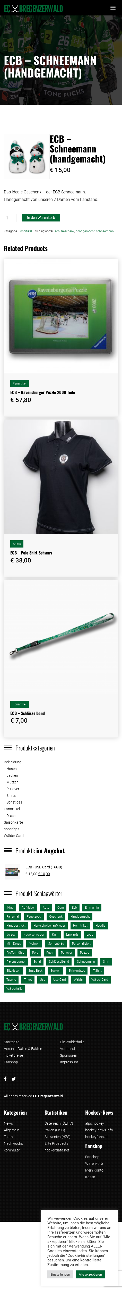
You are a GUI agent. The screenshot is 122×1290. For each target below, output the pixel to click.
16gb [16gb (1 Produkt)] (10, 907)
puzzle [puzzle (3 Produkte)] (84, 952)
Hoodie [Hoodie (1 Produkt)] (100, 925)
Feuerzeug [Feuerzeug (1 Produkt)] (34, 916)
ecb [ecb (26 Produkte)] (74, 907)
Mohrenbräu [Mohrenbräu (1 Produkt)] (55, 943)
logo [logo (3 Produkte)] (89, 934)
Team (8, 1137)
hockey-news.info (99, 1130)
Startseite (11, 1042)
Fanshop (11, 1062)
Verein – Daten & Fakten (23, 1049)
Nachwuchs (13, 1143)
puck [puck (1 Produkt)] (49, 952)
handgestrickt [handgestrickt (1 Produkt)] (15, 925)
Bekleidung (12, 762)
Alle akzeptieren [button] (90, 1274)
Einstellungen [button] (60, 1274)
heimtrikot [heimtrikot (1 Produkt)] (80, 925)
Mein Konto (94, 1170)
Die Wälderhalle (72, 1042)
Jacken (12, 775)
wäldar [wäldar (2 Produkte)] (78, 979)
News (8, 1123)
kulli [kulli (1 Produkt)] (55, 934)
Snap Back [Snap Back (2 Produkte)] (35, 970)
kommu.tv (12, 1150)
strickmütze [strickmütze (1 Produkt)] (76, 970)
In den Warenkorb (41, 218)
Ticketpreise (13, 1055)
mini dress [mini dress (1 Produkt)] (13, 943)
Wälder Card (14, 836)
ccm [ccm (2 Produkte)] (60, 907)
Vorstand (67, 1049)
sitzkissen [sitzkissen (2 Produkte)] (13, 970)
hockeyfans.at (96, 1137)
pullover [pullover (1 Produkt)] (66, 952)
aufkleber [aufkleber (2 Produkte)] (28, 907)
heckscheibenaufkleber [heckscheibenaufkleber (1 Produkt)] (49, 925)
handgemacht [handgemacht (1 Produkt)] (80, 916)
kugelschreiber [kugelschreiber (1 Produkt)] (33, 934)
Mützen (12, 782)
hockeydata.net (57, 1150)
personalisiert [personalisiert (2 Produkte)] (81, 943)
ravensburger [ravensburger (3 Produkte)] (15, 961)
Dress (10, 816)
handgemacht (85, 231)
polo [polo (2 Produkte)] (35, 952)
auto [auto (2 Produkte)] (46, 907)
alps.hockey (94, 1123)
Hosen (11, 769)
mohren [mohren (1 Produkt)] (34, 943)
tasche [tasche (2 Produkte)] (11, 979)
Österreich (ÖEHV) (59, 1123)
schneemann (105, 231)
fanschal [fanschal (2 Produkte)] (12, 916)
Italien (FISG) (55, 1130)
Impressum (69, 1062)
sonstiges (11, 829)
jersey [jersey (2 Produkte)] (10, 934)
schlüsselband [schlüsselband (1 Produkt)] (59, 961)
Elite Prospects (56, 1143)
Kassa (90, 1177)
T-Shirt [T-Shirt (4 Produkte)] (97, 970)
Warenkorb (94, 1163)
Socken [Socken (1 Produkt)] (55, 970)
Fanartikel (25, 231)
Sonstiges (14, 802)
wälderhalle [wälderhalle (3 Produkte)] (14, 988)
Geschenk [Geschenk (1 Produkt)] (56, 916)
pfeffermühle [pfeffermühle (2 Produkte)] (15, 952)
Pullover (12, 789)
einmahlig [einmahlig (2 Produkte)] (92, 907)
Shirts (17, 544)
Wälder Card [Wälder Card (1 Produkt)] (99, 979)
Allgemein (11, 1130)
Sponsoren (68, 1055)
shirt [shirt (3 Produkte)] (106, 961)
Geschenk (67, 231)
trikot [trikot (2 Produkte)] (28, 979)
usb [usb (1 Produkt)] (42, 979)
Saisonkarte (13, 822)
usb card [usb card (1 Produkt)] (59, 979)
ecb (57, 231)
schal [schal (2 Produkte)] (37, 961)
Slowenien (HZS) (58, 1137)
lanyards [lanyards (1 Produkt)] (72, 934)
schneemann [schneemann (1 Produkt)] (86, 961)
